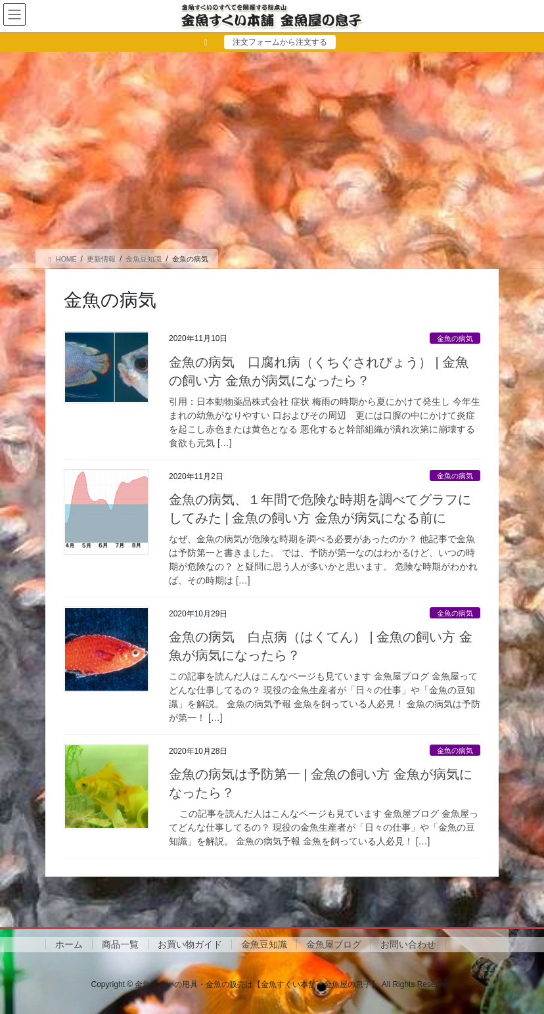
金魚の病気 (455, 338)
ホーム (69, 944)
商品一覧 (120, 944)
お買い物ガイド (190, 944)
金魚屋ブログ (333, 944)
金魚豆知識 (264, 944)
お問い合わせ (408, 944)
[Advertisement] (272, 150)
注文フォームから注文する (280, 42)
